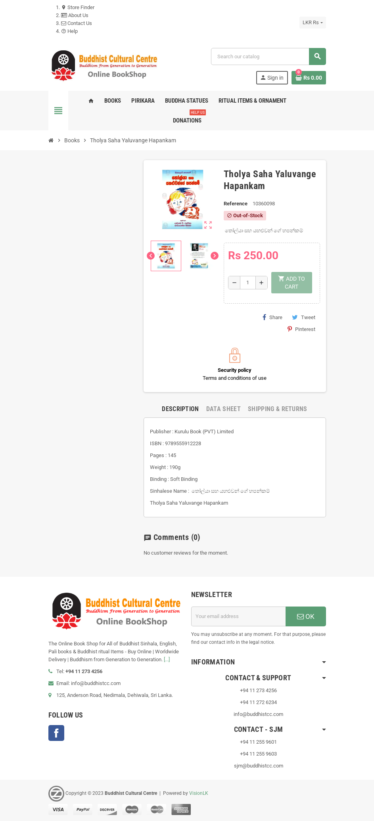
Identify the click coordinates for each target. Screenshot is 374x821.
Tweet (303, 317)
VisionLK (198, 793)
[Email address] (238, 616)
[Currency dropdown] (312, 23)
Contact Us (76, 23)
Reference (235, 204)
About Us (74, 15)
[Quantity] (248, 282)
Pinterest (301, 329)
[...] (167, 659)
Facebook (56, 733)
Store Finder (77, 7)
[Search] (268, 56)
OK (306, 616)
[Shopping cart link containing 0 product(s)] (309, 77)
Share (272, 317)
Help (69, 31)
